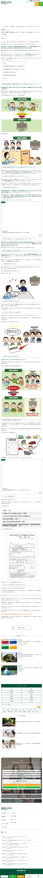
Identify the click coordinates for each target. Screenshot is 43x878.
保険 (31, 696)
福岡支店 (3, 863)
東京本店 (3, 836)
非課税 (37, 711)
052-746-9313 (10, 858)
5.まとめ (4, 78)
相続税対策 (4, 711)
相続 (31, 693)
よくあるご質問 (3, 14)
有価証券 (11, 701)
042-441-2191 (11, 854)
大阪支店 (3, 860)
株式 (23, 709)
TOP (3, 26)
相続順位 (19, 711)
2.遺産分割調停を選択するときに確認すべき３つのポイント (14, 69)
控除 (20, 709)
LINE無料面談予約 (21, 787)
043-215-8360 (9, 851)
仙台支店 (3, 843)
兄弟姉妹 (8, 709)
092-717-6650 (9, 865)
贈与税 (11, 698)
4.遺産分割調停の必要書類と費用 (9, 75)
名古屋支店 (4, 857)
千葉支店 (3, 850)
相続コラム (2, 8)
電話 (4, 876)
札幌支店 (3, 840)
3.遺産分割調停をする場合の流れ (9, 72)
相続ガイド (2, 11)
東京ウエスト (4, 853)
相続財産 (15, 711)
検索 (39, 706)
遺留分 (33, 711)
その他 (31, 701)
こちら (11, 270)
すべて (11, 689)
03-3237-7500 (9, 838)
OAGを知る (2, 9)
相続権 (35, 709)
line (12, 876)
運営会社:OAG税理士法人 (35, 791)
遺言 (11, 693)
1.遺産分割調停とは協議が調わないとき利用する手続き (13, 66)
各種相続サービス (3, 6)
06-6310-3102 (9, 861)
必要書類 (16, 709)
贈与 (31, 689)
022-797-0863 (9, 844)
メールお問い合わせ (21, 784)
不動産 (11, 696)
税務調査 (24, 711)
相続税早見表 (10, 711)
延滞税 (12, 709)
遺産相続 (28, 711)
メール (21, 876)
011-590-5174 (9, 841)
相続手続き (12, 26)
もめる (4, 709)
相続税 (11, 691)
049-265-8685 (9, 848)
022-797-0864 (16, 844)
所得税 (31, 698)
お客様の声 (2, 13)
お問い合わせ (4, 827)
